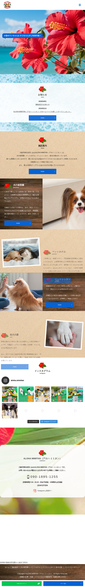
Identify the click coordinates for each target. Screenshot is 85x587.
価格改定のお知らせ (42, 104)
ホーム (7, 567)
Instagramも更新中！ (42, 491)
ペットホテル (35, 567)
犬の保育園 (24, 567)
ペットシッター (47, 567)
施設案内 (15, 567)
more (42, 118)
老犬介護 (59, 567)
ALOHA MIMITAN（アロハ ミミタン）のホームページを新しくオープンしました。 (42, 111)
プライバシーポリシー (72, 567)
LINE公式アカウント (22, 583)
